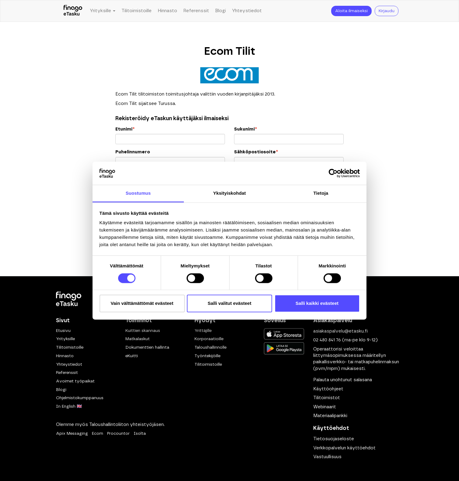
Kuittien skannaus (142, 331)
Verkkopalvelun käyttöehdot (344, 448)
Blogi (220, 11)
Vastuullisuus (327, 457)
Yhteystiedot (247, 11)
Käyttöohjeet (328, 389)
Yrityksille (65, 339)
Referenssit (196, 11)
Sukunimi (245, 129)
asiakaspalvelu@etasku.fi (340, 331)
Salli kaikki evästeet (317, 303)
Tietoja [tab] (321, 193)
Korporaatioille (208, 339)
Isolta (140, 433)
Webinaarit (324, 407)
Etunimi (125, 129)
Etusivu (63, 331)
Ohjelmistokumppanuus (79, 398)
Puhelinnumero (132, 152)
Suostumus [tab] (138, 193)
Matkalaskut (137, 339)
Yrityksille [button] (102, 11)
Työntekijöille (207, 356)
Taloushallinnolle (210, 347)
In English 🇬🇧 (69, 406)
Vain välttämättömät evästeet (142, 303)
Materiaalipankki (330, 415)
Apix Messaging (72, 433)
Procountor (118, 433)
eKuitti (131, 356)
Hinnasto (167, 11)
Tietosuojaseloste (333, 439)
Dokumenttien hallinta (147, 347)
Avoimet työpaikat (75, 381)
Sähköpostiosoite (256, 152)
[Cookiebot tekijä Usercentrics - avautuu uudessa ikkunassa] (333, 173)
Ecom (97, 433)
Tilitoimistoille (136, 11)
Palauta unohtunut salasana (342, 380)
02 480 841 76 (327, 340)
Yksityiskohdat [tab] (229, 193)
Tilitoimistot (326, 398)
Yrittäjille (203, 331)
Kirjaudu (386, 11)
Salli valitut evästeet (229, 303)
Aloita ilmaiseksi (351, 11)
